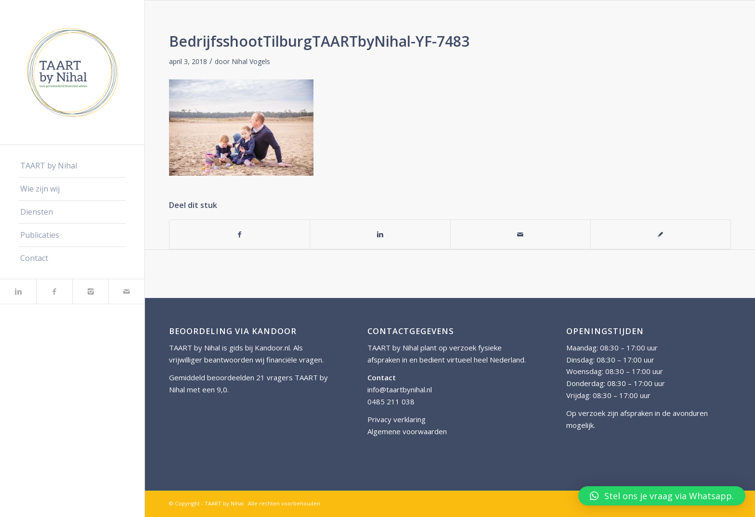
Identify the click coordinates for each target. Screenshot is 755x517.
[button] (661, 495)
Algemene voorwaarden (407, 431)
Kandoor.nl (272, 347)
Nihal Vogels (251, 61)
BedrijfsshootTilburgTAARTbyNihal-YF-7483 (319, 41)
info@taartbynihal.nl (399, 389)
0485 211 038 (391, 401)
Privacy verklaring (396, 419)
